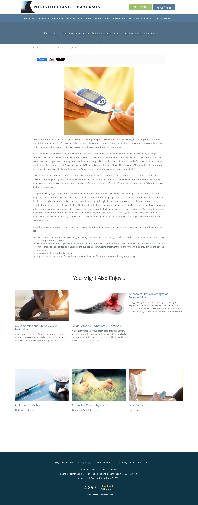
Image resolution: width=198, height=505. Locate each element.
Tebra (111, 494)
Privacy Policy (84, 462)
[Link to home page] (58, 7)
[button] (164, 7)
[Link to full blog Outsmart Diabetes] (42, 388)
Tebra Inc (70, 462)
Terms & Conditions (102, 462)
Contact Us (142, 462)
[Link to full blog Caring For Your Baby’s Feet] (99, 388)
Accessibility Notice (124, 462)
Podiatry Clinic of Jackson (43, 48)
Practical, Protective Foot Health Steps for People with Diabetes (90, 48)
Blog (59, 48)
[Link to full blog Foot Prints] (156, 388)
